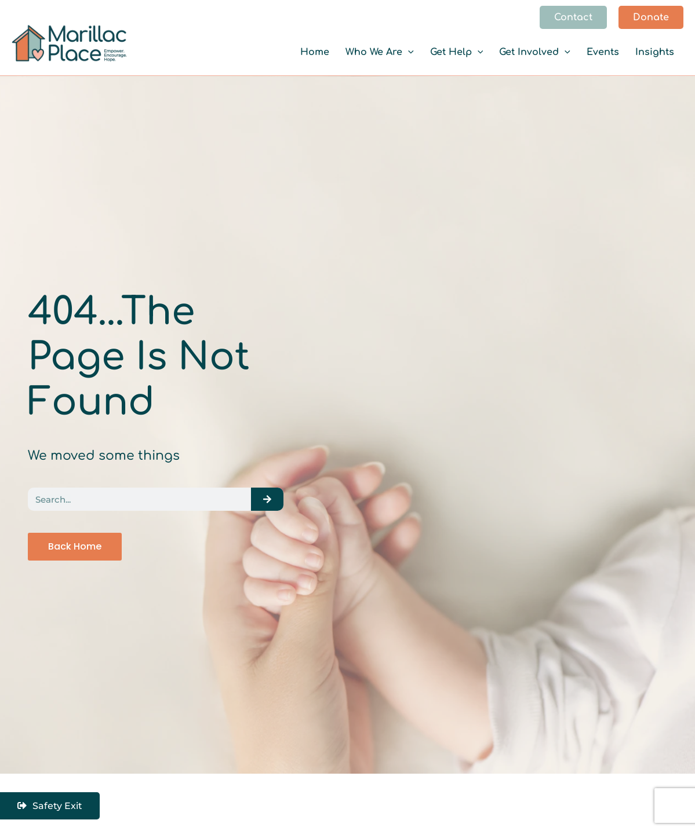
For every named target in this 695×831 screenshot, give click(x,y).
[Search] (267, 499)
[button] (573, 17)
